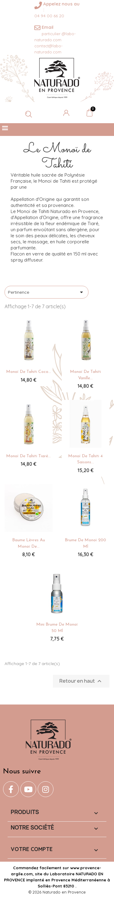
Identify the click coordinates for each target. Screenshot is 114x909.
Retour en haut (81, 681)
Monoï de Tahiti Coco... (28, 372)
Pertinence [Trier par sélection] (46, 292)
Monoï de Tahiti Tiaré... (28, 456)
